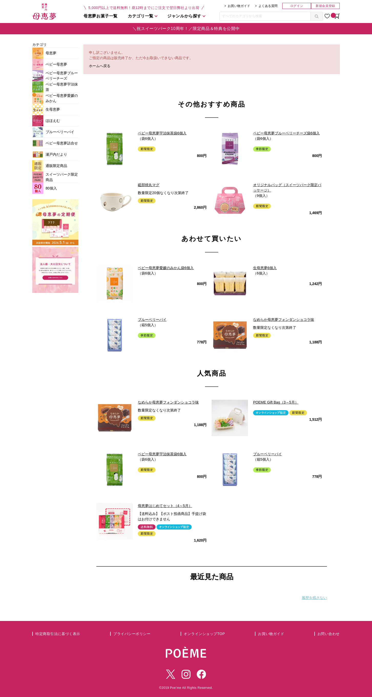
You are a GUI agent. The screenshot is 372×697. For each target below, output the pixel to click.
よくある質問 (268, 6)
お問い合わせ (328, 634)
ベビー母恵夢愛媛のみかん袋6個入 (166, 268)
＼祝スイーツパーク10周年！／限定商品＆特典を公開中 (186, 28)
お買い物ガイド (239, 6)
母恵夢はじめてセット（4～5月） (165, 506)
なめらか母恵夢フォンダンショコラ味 (283, 320)
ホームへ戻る (99, 66)
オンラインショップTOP (204, 634)
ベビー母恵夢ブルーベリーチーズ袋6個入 (286, 133)
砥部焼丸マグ (148, 185)
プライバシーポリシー (132, 634)
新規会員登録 (325, 6)
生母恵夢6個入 (265, 268)
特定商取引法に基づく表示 (57, 634)
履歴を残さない (314, 598)
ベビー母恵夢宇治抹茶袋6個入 (162, 133)
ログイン (296, 6)
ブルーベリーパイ (152, 320)
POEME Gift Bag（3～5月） (275, 402)
